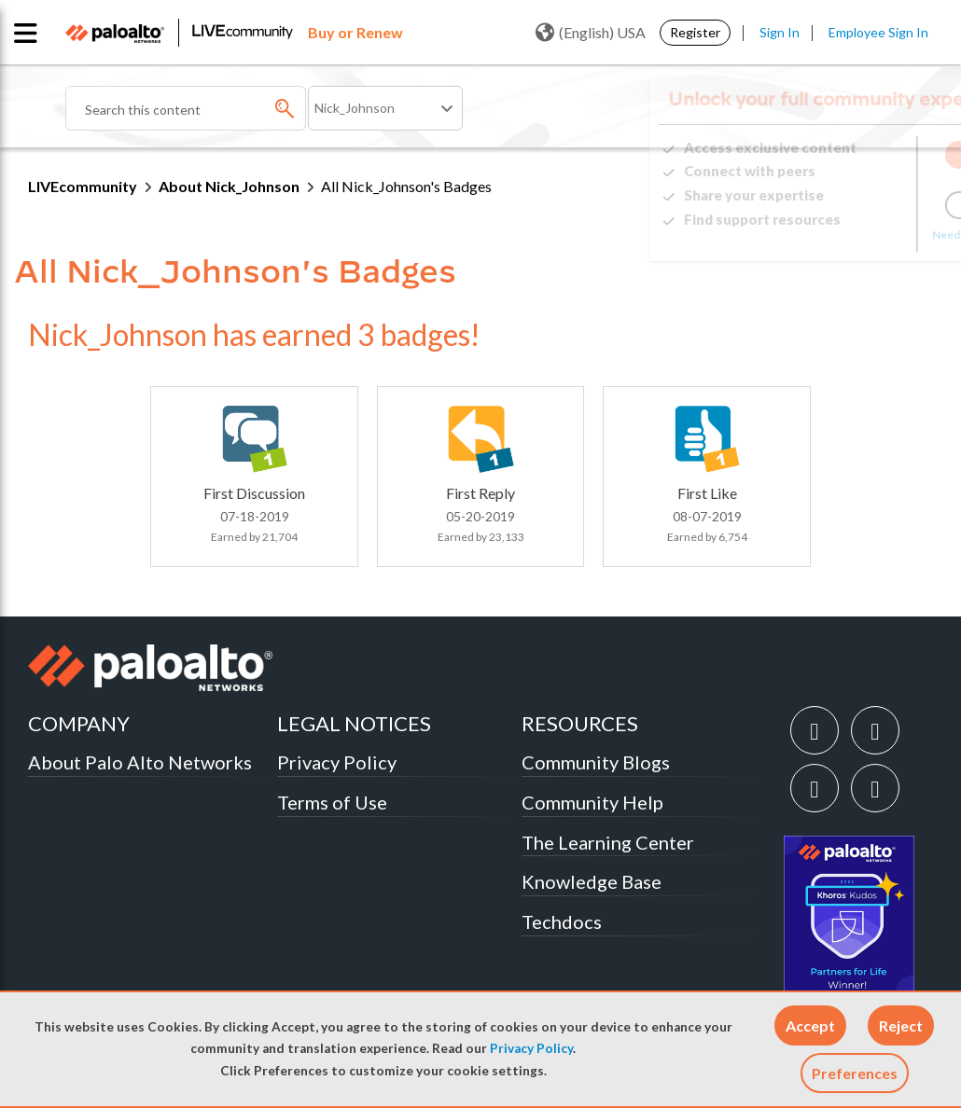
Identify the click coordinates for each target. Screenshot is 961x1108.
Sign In (779, 32)
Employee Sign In (878, 32)
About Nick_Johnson (229, 186)
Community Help (592, 802)
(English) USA (591, 32)
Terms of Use (332, 802)
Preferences (855, 1073)
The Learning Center (608, 842)
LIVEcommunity (82, 186)
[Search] (185, 108)
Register (695, 32)
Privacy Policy (531, 1048)
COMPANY (79, 723)
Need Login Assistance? (849, 235)
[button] (810, 1025)
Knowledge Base (592, 881)
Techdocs (562, 921)
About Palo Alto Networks (140, 762)
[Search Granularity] (385, 108)
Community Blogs (596, 762)
